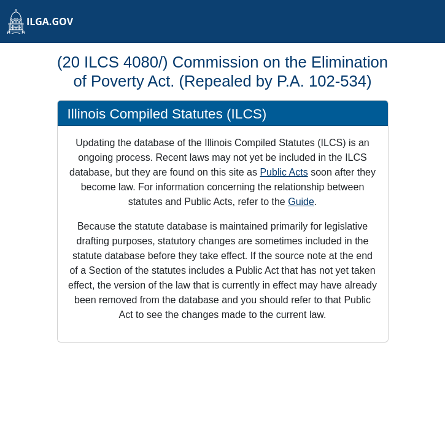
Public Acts (284, 172)
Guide (301, 201)
